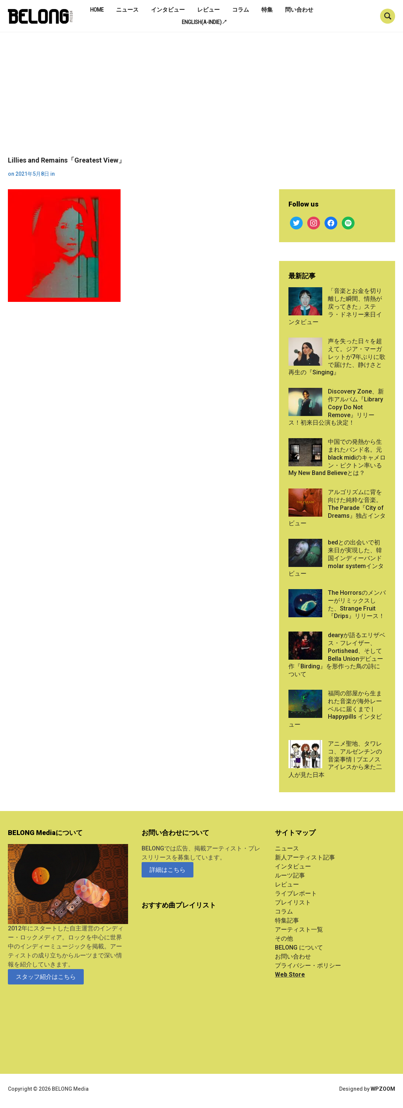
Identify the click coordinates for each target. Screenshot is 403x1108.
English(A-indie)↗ (204, 22)
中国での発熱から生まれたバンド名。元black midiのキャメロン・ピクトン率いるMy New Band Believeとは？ (337, 457)
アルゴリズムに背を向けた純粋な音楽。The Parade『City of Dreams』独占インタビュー (337, 507)
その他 (284, 938)
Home (97, 9)
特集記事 (287, 920)
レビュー (208, 9)
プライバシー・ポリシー (308, 965)
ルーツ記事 (290, 875)
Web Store (290, 974)
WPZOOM (383, 1089)
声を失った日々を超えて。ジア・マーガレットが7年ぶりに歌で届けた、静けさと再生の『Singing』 (336, 357)
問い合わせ (299, 9)
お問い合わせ (293, 956)
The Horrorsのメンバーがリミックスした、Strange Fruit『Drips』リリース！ (357, 604)
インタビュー (168, 9)
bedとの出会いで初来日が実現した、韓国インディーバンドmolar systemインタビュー (336, 558)
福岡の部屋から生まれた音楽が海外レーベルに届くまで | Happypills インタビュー (335, 709)
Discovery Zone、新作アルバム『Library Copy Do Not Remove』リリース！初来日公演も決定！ (336, 407)
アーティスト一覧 (299, 929)
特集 (267, 9)
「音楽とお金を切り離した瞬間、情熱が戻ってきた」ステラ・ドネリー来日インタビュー (335, 306)
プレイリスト (293, 902)
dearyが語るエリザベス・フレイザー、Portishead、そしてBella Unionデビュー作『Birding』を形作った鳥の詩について (336, 655)
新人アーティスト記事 (305, 857)
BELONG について (299, 947)
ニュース (127, 9)
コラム (240, 9)
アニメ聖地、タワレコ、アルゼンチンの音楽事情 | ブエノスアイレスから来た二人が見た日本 (335, 759)
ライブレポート (296, 893)
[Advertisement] (201, 99)
